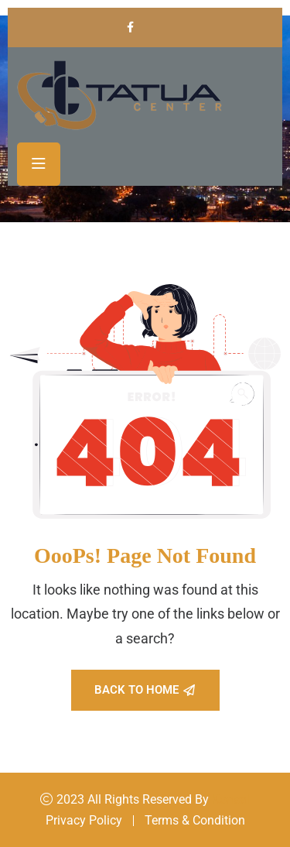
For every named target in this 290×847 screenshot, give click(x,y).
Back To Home (144, 690)
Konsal (231, 799)
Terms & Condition (195, 820)
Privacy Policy (84, 820)
